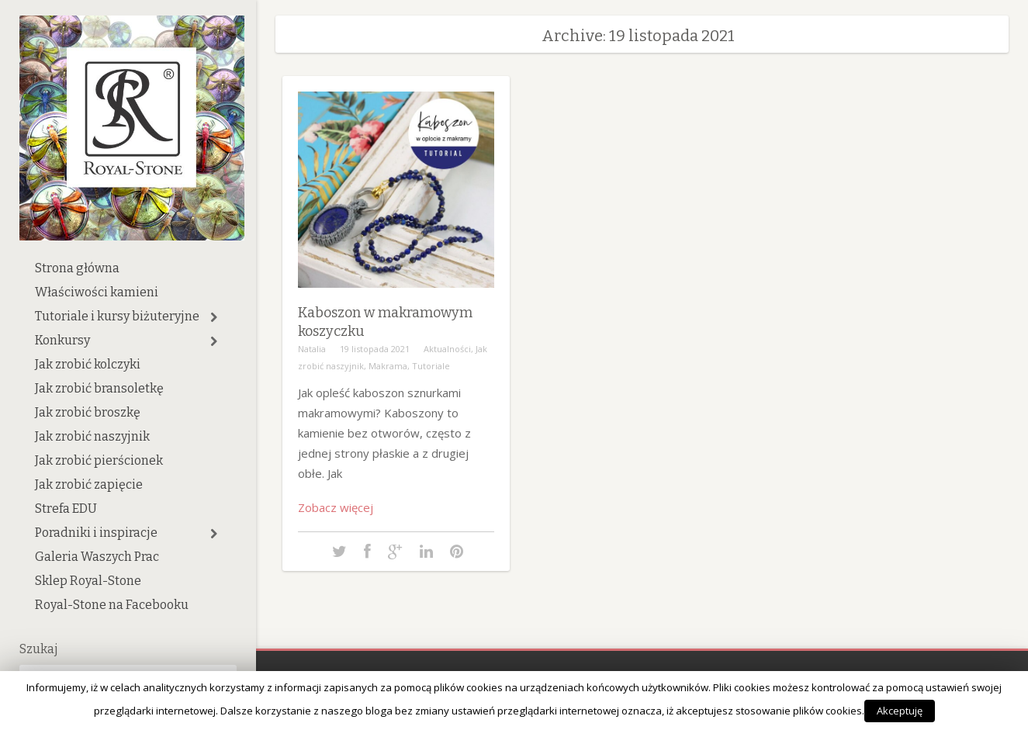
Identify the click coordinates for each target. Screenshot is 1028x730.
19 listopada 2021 (375, 349)
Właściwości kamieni (96, 292)
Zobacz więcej (335, 507)
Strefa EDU (66, 508)
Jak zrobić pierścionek (99, 460)
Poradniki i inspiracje (96, 532)
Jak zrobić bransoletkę (99, 388)
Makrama (388, 366)
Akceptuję (899, 711)
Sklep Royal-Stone (88, 580)
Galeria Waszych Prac (97, 556)
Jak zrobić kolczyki (87, 364)
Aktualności (447, 349)
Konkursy (62, 340)
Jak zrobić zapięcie (89, 484)
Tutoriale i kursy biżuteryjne (117, 316)
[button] (214, 317)
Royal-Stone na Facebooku (112, 604)
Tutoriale (431, 366)
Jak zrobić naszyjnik (92, 436)
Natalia (312, 349)
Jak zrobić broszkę (87, 412)
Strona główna (77, 268)
